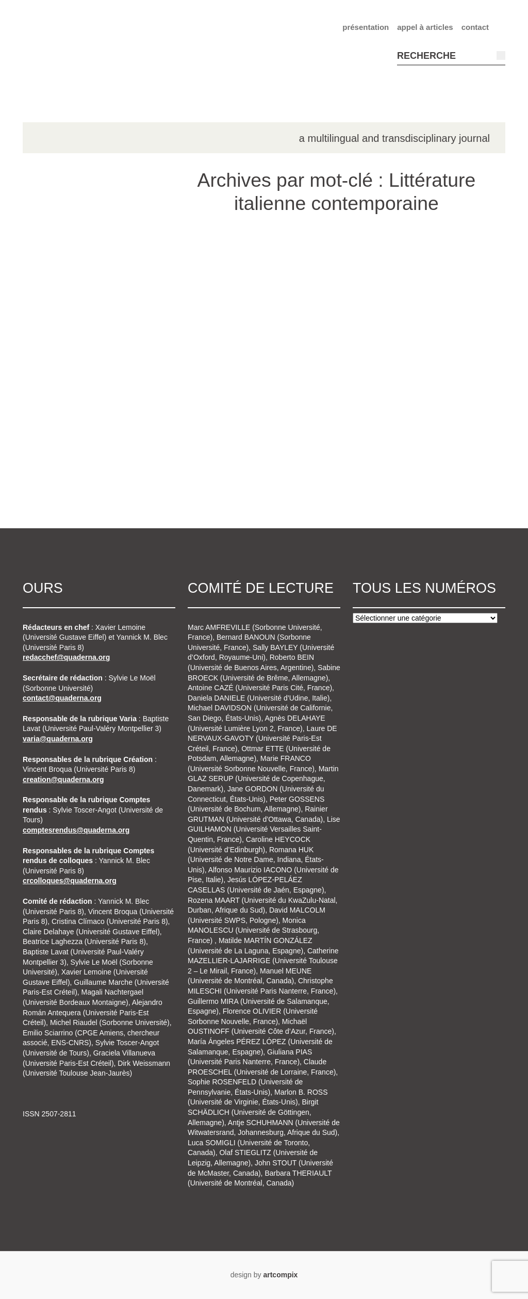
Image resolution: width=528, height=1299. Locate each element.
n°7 (51, 438)
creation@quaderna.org (63, 779)
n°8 (51, 468)
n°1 (51, 252)
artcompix (280, 1275)
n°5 (51, 370)
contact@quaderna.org (62, 698)
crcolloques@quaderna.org (70, 880)
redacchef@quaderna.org (66, 657)
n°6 (51, 409)
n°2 (51, 282)
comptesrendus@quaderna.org (76, 830)
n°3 (51, 311)
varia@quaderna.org (58, 739)
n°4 (51, 340)
